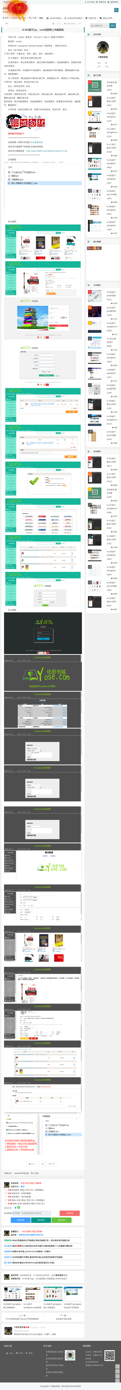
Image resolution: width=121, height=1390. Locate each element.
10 (90, 222)
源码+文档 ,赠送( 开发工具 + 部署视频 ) (25, 1200)
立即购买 (69, 1213)
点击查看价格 (37, 142)
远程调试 (41, 1220)
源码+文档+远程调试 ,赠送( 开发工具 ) (25, 1203)
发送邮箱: (8, 1213)
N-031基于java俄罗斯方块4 (111, 311)
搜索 (113, 25)
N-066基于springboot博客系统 (111, 373)
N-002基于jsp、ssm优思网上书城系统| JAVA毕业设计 (45, 1279)
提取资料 (61, 1220)
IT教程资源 (59, 1275)
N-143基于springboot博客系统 (111, 570)
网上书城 (32, 18)
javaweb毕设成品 (22, 1173)
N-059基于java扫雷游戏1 (111, 295)
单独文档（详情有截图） (18, 1193)
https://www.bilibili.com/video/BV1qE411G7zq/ (46, 151)
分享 (52, 1164)
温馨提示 (14, 1231)
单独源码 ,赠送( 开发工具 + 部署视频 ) (24, 1190)
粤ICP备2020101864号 (71, 1386)
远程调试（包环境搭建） (18, 1197)
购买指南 (20, 1220)
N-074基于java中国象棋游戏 (111, 435)
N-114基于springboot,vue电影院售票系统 (32, 1307)
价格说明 (14, 1183)
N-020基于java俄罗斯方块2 (111, 388)
